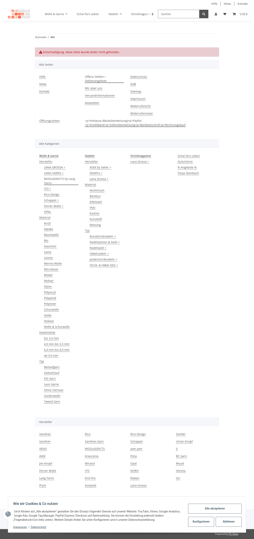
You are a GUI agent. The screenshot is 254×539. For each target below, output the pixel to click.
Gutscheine (185, 161)
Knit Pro (90, 478)
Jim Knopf (45, 463)
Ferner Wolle (47, 471)
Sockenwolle (52, 396)
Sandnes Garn (94, 441)
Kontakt (243, 4)
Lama (47, 252)
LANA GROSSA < (54, 167)
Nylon (48, 286)
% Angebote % (187, 167)
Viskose (49, 321)
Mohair (49, 281)
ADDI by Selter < (100, 167)
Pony (133, 456)
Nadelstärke (47, 332)
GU (178, 478)
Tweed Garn (52, 401)
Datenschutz (138, 77)
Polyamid (50, 298)
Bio (46, 240)
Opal (133, 463)
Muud (180, 463)
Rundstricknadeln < (103, 236)
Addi (42, 456)
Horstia (181, 471)
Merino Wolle (53, 263)
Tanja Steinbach (188, 173)
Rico (87, 434)
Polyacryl (50, 292)
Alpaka (48, 229)
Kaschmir (50, 246)
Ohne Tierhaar (54, 390)
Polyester (50, 304)
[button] (216, 14)
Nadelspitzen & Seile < (105, 242)
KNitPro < (96, 173)
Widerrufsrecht (140, 106)
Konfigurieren (200, 521)
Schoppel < (51, 200)
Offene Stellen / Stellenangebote (96, 79)
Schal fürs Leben (189, 156)
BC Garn (181, 456)
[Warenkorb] (240, 14)
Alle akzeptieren (213, 508)
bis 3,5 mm (51, 338)
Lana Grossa (138, 485)
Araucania (91, 456)
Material (44, 217)
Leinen (48, 258)
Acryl (47, 223)
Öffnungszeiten (49, 121)
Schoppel (136, 441)
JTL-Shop (233, 534)
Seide (47, 315)
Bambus (95, 196)
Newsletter (92, 103)
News (227, 4)
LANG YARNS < (54, 173)
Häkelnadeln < (99, 253)
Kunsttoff (96, 219)
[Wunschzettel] (224, 14)
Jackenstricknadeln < (103, 259)
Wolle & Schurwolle (57, 327)
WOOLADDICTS (95, 449)
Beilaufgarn (52, 367)
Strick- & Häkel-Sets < (104, 265)
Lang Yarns (46, 478)
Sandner (45, 441)
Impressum (137, 99)
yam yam (136, 449)
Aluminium (97, 190)
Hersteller (45, 161)
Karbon (94, 213)
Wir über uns (93, 88)
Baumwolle (51, 235)
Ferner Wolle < (53, 206)
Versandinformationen (100, 95)
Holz (92, 207)
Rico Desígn (52, 194)
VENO (43, 449)
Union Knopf (184, 441)
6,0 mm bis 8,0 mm (56, 350)
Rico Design (138, 434)
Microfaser (51, 269)
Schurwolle (51, 309)
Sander (181, 434)
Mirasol (90, 463)
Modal (48, 275)
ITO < (47, 189)
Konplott (90, 485)
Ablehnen (227, 521)
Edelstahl (96, 202)
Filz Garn (50, 378)
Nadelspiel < (98, 248)
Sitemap (135, 91)
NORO (134, 471)
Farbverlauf (51, 373)
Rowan (134, 478)
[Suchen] (178, 14)
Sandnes (45, 434)
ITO (87, 471)
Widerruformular (141, 113)
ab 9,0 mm (51, 355)
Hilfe (214, 4)
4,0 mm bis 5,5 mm (56, 344)
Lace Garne (51, 384)
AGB (133, 84)
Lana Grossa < (99, 179)
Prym (42, 485)
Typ (41, 361)
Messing (95, 225)
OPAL (47, 212)
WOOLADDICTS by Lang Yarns (59, 181)
